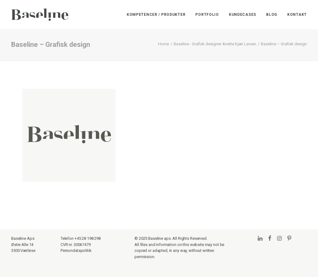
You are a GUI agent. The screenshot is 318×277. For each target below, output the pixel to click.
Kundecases (242, 14)
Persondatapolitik (76, 250)
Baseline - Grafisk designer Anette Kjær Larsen (215, 44)
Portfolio (207, 14)
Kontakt (297, 14)
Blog (271, 14)
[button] (260, 239)
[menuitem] (158, 14)
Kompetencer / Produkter (156, 14)
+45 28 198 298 (88, 238)
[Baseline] (39, 14)
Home (163, 44)
